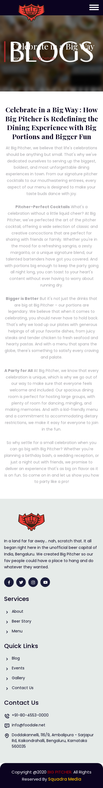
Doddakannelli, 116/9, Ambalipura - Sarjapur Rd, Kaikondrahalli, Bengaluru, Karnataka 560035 (53, 740)
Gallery (18, 678)
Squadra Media (64, 779)
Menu (17, 631)
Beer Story (21, 621)
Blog (16, 658)
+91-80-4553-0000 (30, 715)
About (17, 611)
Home (18, 58)
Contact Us (23, 688)
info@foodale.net (28, 725)
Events (18, 668)
